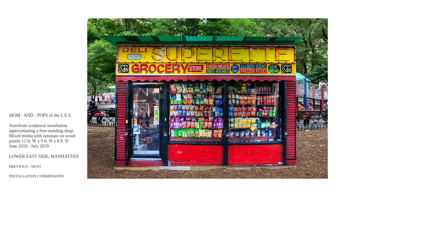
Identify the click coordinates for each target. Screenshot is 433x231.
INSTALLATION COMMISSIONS (36, 176)
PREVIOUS (18, 166)
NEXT (36, 166)
